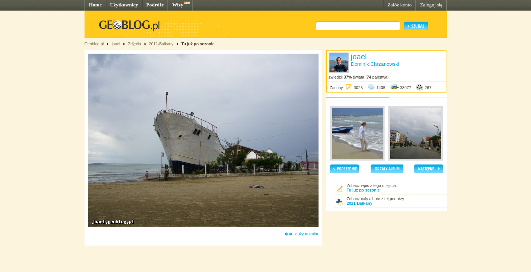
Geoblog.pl (94, 44)
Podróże (155, 5)
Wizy (177, 5)
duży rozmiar (307, 234)
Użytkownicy (124, 5)
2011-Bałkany (161, 44)
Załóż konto (400, 5)
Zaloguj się (431, 5)
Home (95, 5)
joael (116, 44)
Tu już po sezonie (197, 44)
